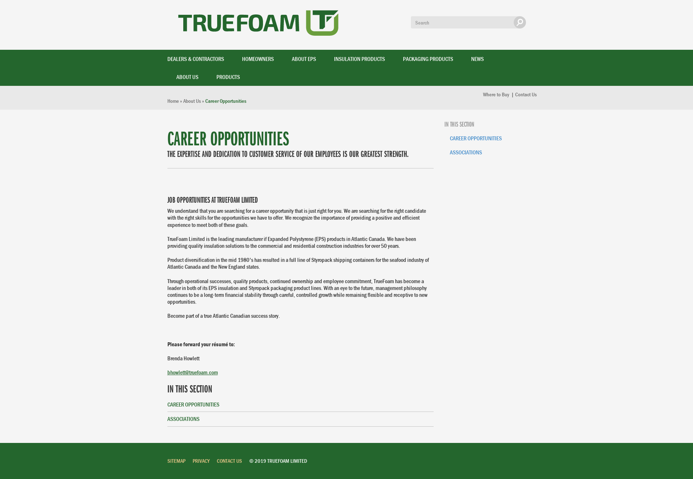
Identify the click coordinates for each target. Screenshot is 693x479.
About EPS (304, 58)
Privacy (201, 460)
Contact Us (526, 94)
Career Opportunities (193, 404)
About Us (187, 76)
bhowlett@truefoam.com (192, 372)
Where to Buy (496, 94)
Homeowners (258, 58)
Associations (183, 418)
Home (173, 100)
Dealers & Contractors (195, 58)
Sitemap (176, 460)
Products (228, 76)
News (477, 58)
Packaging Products (428, 58)
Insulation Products (359, 58)
